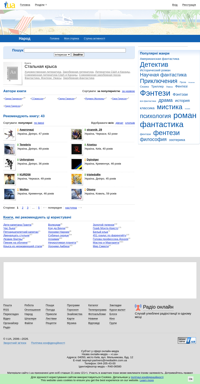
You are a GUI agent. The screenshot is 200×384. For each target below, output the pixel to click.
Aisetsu (90, 144)
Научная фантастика (163, 74)
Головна (25, 4)
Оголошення (33, 309)
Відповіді (94, 323)
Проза (183, 82)
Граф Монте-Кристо (105, 228)
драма (165, 100)
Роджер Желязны (94, 98)
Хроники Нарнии (58, 231)
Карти (70, 318)
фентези (166, 132)
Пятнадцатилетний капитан (20, 231)
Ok (190, 379)
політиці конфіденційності (147, 377)
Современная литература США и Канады (51, 74)
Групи (113, 323)
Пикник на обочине (15, 242)
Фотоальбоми (97, 314)
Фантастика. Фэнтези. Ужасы (43, 78)
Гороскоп (72, 309)
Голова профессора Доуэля (110, 239)
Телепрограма (97, 309)
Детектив (154, 64)
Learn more (147, 380)
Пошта (7, 305)
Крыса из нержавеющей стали (22, 246)
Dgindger (91, 159)
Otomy (89, 189)
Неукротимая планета (62, 242)
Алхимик (53, 239)
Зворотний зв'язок (14, 342)
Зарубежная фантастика (78, 78)
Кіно (112, 318)
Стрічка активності (94, 38)
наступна (71, 207)
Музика (71, 323)
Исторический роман (155, 70)
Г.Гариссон (37, 98)
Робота (29, 305)
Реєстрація (189, 4)
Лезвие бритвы (13, 239)
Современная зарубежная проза (99, 74)
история (182, 100)
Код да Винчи (56, 228)
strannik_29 (93, 129)
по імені (39, 122)
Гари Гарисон (119, 98)
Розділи (39, 4)
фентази (145, 134)
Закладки (115, 305)
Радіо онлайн (158, 307)
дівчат (119, 122)
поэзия (187, 109)
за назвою (128, 91)
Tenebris (24, 144)
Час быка (9, 228)
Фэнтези (155, 93)
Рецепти (51, 323)
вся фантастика (148, 101)
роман (185, 115)
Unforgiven (25, 159)
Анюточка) (25, 129)
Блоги (113, 314)
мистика (169, 107)
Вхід (175, 4)
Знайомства (74, 314)
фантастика (161, 124)
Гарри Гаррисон (13, 98)
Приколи (51, 314)
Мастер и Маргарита (106, 242)
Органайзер (10, 323)
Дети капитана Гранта (17, 224)
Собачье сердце (58, 235)
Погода (50, 309)
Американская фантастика (159, 58)
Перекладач (11, 314)
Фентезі (181, 86)
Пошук (50, 305)
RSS (6, 309)
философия (153, 139)
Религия (192, 82)
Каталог (93, 305)
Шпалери (30, 318)
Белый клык (100, 231)
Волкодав (54, 224)
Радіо (6, 327)
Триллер (157, 86)
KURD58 (24, 174)
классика (147, 108)
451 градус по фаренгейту (109, 235)
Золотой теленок (103, 224)
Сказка (144, 86)
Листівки (51, 318)
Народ (29, 314)
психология (155, 116)
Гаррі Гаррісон (12, 106)
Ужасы (169, 86)
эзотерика (177, 140)
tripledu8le (92, 174)
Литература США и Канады (112, 71)
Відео (6, 318)
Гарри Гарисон (66, 98)
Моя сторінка (71, 38)
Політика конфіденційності (48, 342)
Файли (29, 323)
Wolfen (23, 189)
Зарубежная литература (78, 71)
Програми (73, 305)
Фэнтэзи (180, 94)
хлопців (130, 122)
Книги (8, 217)
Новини (93, 318)
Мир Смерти (101, 246)
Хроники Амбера (58, 246)
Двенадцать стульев (16, 235)
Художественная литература (43, 71)
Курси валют (117, 309)
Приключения (158, 81)
